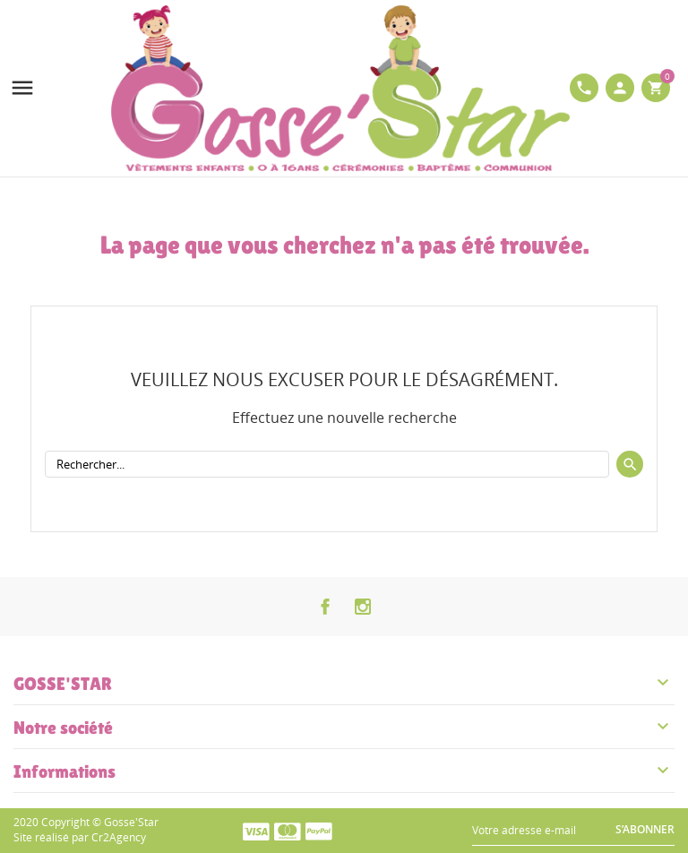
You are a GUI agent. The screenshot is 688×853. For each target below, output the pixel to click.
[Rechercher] (327, 464)
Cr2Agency (118, 837)
